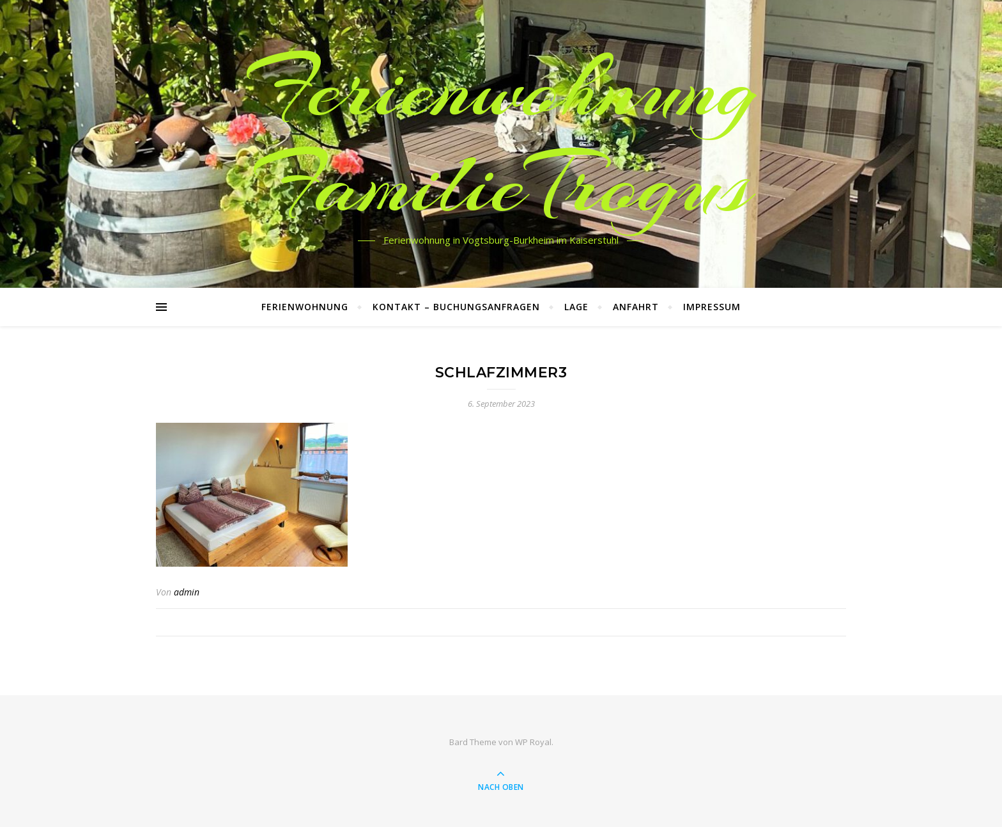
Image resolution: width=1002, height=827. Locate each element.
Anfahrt (636, 307)
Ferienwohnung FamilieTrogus (501, 136)
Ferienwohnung (304, 307)
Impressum (712, 307)
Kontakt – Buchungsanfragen (456, 307)
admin (186, 592)
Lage (576, 307)
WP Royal (533, 742)
